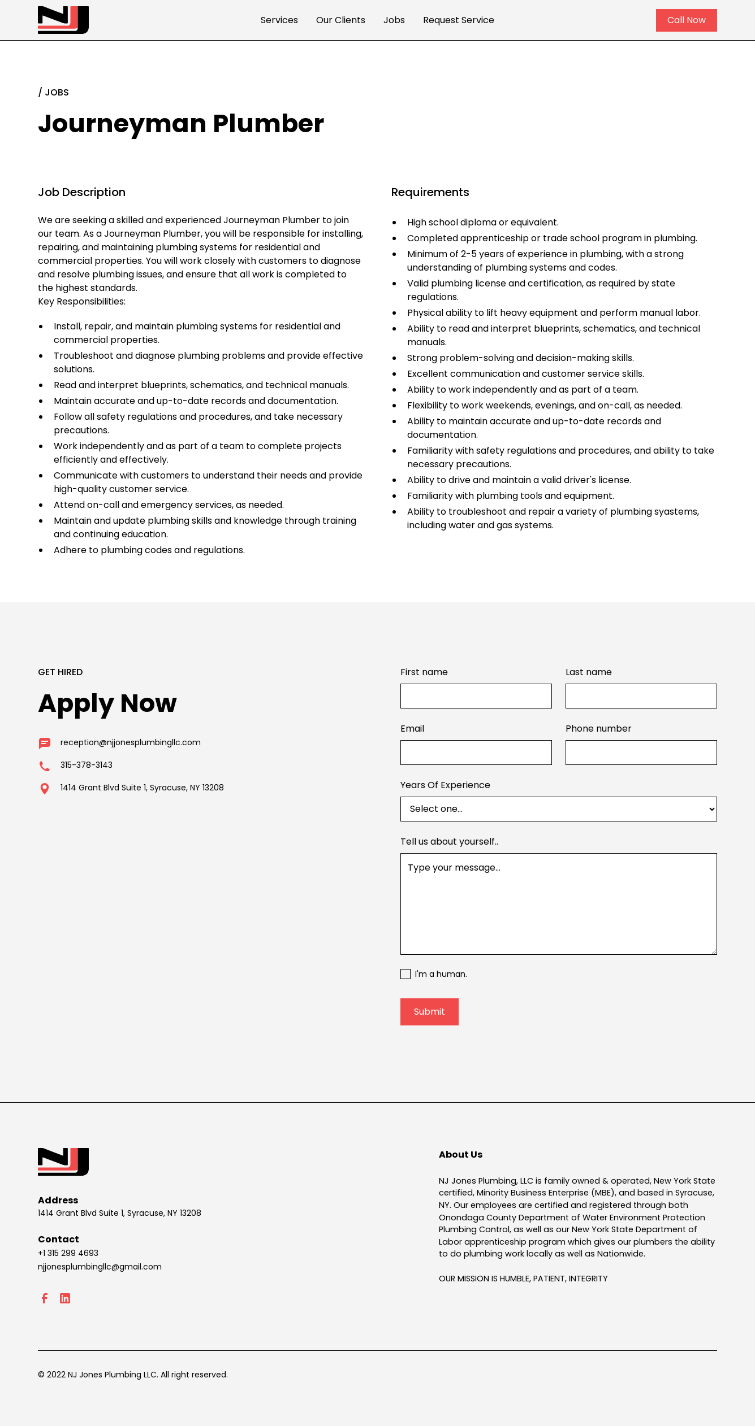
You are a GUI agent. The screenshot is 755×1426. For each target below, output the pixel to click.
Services (279, 20)
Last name (589, 672)
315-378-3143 (87, 765)
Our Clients (340, 20)
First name (424, 672)
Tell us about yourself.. (449, 841)
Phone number (599, 728)
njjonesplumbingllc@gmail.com (100, 1266)
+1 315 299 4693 (68, 1253)
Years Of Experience (445, 785)
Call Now (686, 20)
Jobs (394, 20)
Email (412, 728)
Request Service (458, 20)
